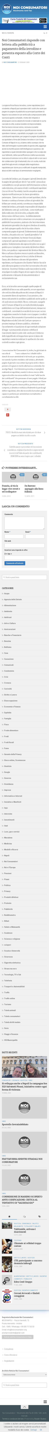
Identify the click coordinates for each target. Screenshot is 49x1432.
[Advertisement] (24, 84)
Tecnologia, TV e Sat (12, 974)
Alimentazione (10, 605)
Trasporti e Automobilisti (14, 986)
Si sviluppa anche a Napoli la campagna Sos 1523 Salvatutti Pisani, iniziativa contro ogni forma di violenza (24, 1086)
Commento (8, 514)
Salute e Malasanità (12, 927)
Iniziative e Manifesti (12, 802)
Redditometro (10, 915)
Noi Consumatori (11, 861)
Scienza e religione (12, 939)
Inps (6, 808)
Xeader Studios (40, 1419)
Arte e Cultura (10, 623)
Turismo (7, 1004)
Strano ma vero (10, 969)
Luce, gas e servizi (11, 832)
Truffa (6, 992)
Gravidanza (8, 784)
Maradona (8, 838)
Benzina (7, 641)
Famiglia (7, 718)
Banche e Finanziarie (12, 635)
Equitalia (7, 712)
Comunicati (9, 665)
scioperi (7, 945)
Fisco (6, 724)
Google (7, 772)
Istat (6, 826)
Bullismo (7, 647)
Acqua (6, 593)
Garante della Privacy (12, 754)
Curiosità (8, 689)
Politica (7, 885)
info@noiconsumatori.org (17, 1330)
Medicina (8, 843)
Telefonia (8, 980)
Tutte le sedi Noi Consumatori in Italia (17, 1337)
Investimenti (9, 820)
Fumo (6, 748)
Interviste (8, 814)
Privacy (7, 891)
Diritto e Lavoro (10, 695)
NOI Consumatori (10, 62)
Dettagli (33, 1430)
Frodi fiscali (9, 742)
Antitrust (8, 617)
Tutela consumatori (12, 1016)
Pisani (6, 879)
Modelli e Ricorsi (11, 849)
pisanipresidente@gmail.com (13, 1333)
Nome (7, 532)
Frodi (6, 736)
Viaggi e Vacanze (11, 1034)
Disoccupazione (10, 701)
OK (41, 1430)
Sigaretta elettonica (12, 963)
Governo (7, 778)
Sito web (7, 541)
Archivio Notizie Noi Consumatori (15, 1371)
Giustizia (7, 766)
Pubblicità (8, 909)
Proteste (7, 903)
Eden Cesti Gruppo (23, 1282)
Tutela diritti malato (12, 1022)
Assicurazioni (9, 629)
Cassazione (9, 659)
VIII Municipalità (10, 1040)
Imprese (7, 790)
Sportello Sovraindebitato (15, 1124)
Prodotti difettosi (11, 897)
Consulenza (8, 1349)
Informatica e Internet (13, 796)
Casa (6, 653)
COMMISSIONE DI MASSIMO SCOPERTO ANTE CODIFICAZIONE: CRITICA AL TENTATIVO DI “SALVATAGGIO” (22, 1199)
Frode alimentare (11, 730)
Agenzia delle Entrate (13, 599)
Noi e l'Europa (8, 33)
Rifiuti (6, 921)
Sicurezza (8, 957)
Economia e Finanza (12, 707)
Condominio (9, 671)
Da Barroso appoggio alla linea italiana (34, 489)
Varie (6, 1028)
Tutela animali (10, 1010)
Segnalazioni (9, 1361)
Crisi (6, 677)
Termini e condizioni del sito (13, 1419)
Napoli (6, 855)
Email (28, 532)
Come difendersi (10, 1355)
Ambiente (8, 611)
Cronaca (7, 683)
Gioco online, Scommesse (14, 760)
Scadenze (8, 933)
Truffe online (9, 998)
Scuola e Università (12, 951)
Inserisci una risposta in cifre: (16, 550)
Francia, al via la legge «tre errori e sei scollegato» (11, 489)
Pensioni (7, 873)
